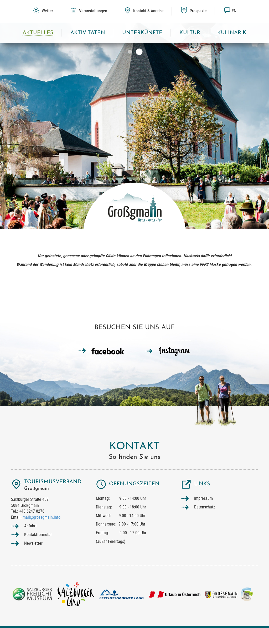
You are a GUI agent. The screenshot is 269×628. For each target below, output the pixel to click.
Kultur (189, 32)
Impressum (203, 498)
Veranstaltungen (88, 10)
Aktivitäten (87, 32)
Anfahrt (30, 525)
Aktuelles (38, 32)
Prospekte (194, 10)
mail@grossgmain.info (41, 517)
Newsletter (33, 543)
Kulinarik (231, 32)
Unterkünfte (142, 32)
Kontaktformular (38, 534)
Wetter (43, 10)
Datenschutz (204, 507)
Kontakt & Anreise (144, 10)
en (230, 10)
